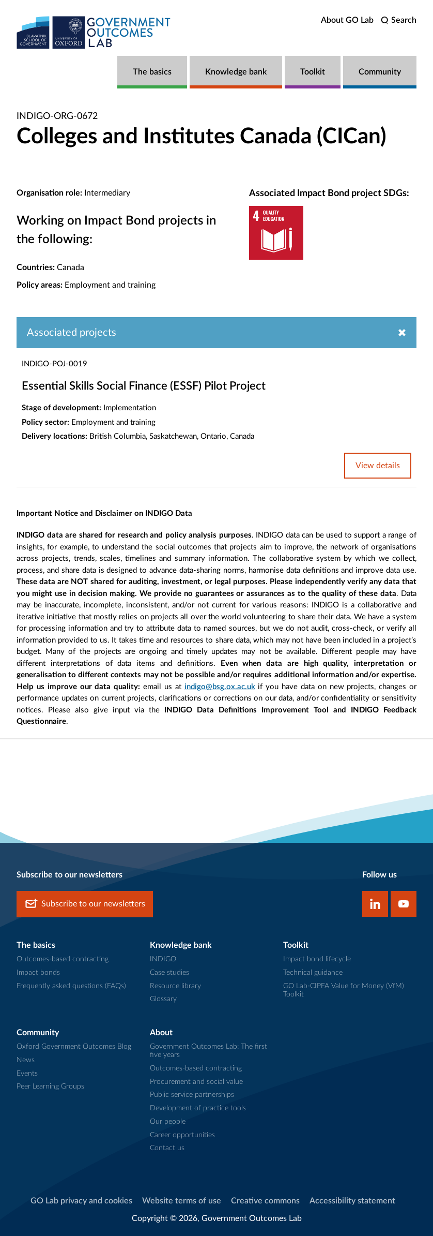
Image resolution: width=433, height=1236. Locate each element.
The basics (152, 72)
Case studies (169, 972)
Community (380, 72)
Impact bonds (38, 972)
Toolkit (312, 72)
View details (377, 465)
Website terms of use (181, 1201)
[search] (398, 20)
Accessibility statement (352, 1201)
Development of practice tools (198, 1108)
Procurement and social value (196, 1081)
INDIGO (163, 959)
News (26, 1060)
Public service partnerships (192, 1094)
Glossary (163, 999)
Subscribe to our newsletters (84, 904)
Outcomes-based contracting (63, 959)
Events (27, 1073)
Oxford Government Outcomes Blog (74, 1046)
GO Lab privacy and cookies (81, 1201)
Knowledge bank (236, 72)
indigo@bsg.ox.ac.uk (219, 687)
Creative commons (265, 1201)
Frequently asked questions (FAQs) (71, 986)
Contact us (167, 1148)
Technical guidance (313, 972)
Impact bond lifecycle (317, 959)
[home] (94, 32)
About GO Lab (347, 20)
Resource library (175, 986)
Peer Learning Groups (50, 1086)
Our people (167, 1121)
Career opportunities (182, 1135)
